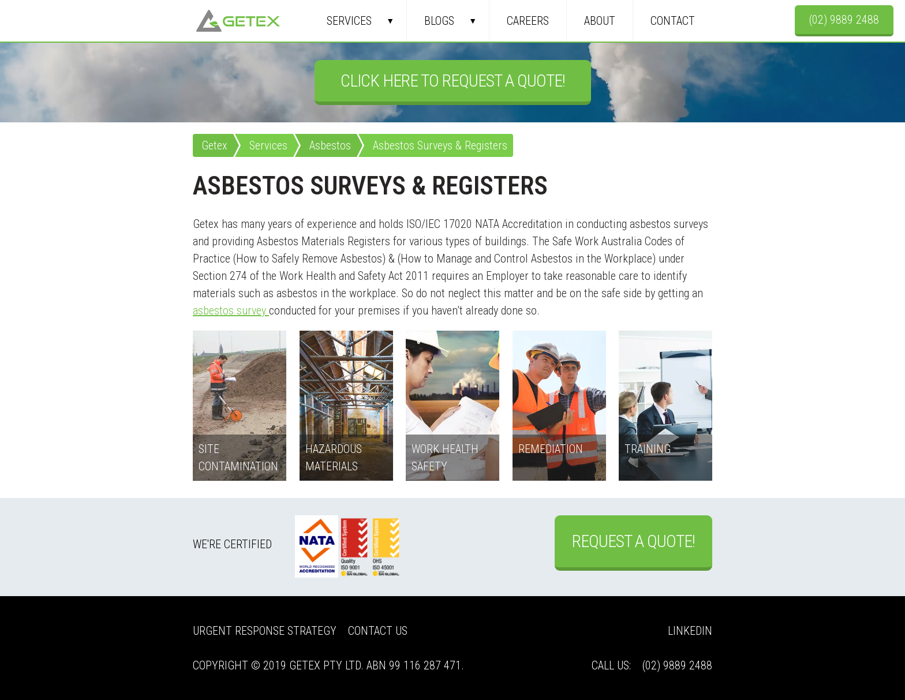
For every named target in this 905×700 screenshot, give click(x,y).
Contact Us (377, 631)
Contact (672, 21)
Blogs (439, 21)
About (599, 21)
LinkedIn (690, 631)
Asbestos (330, 145)
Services (349, 21)
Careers (528, 21)
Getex (238, 20)
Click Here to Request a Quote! (453, 80)
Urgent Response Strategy (264, 631)
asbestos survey (231, 310)
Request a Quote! (633, 541)
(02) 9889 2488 (844, 20)
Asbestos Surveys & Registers (440, 145)
